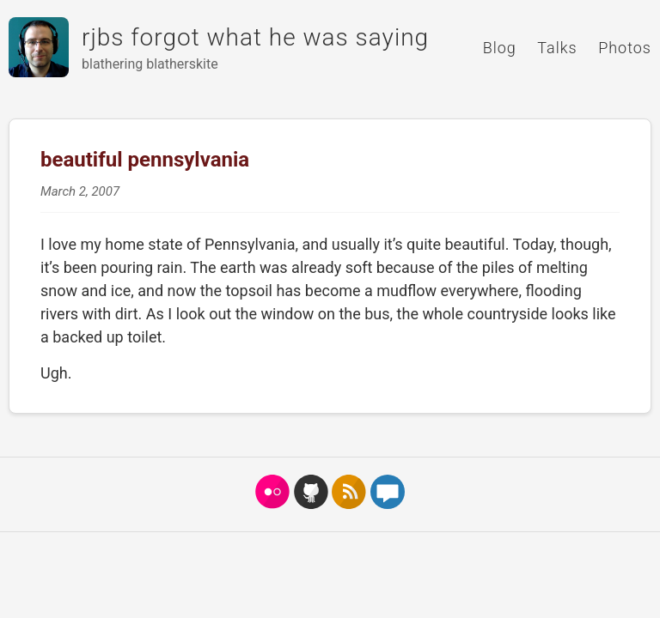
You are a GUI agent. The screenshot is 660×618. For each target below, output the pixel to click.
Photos (624, 48)
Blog (499, 48)
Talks (557, 48)
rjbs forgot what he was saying (255, 37)
